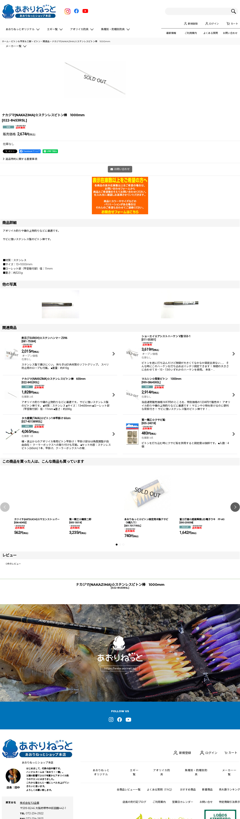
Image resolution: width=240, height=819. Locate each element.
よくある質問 (210, 32)
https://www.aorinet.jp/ (120, 718)
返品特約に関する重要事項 (20, 209)
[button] (5, 557)
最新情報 (171, 32)
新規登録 (193, 23)
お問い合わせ (230, 32)
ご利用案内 (191, 32)
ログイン (214, 23)
